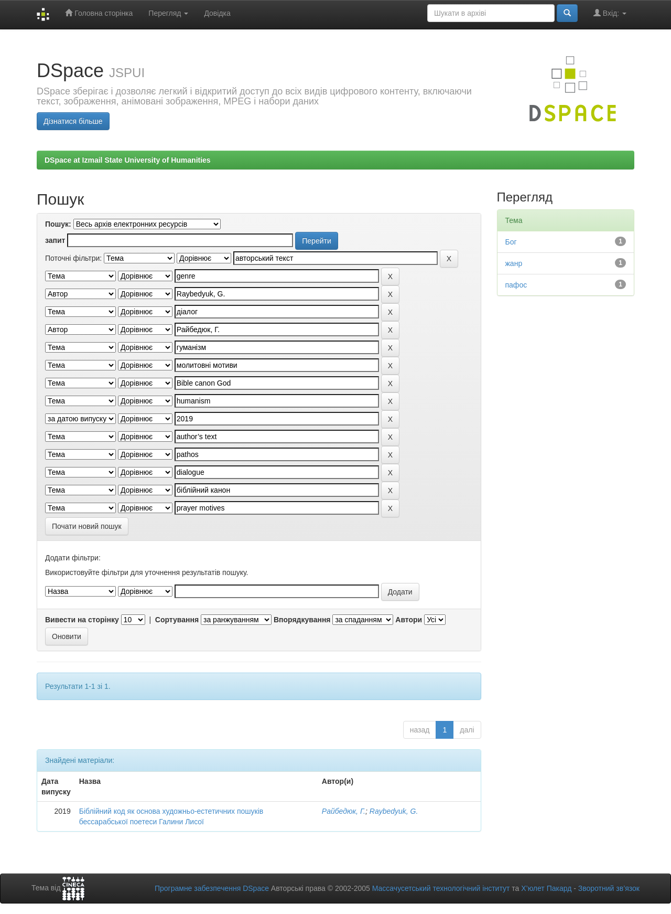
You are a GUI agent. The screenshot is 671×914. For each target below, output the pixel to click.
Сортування (177, 619)
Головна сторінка (99, 12)
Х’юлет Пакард (546, 888)
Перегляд (168, 13)
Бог (511, 242)
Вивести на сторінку (82, 619)
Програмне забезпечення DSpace (212, 888)
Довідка (217, 13)
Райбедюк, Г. (343, 811)
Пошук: (58, 224)
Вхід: (609, 12)
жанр (514, 263)
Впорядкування (302, 619)
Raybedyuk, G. (394, 811)
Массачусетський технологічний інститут (441, 888)
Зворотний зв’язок (609, 888)
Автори (408, 619)
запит (55, 240)
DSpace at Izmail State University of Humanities (128, 160)
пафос (516, 285)
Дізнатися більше (73, 121)
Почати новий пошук (87, 526)
